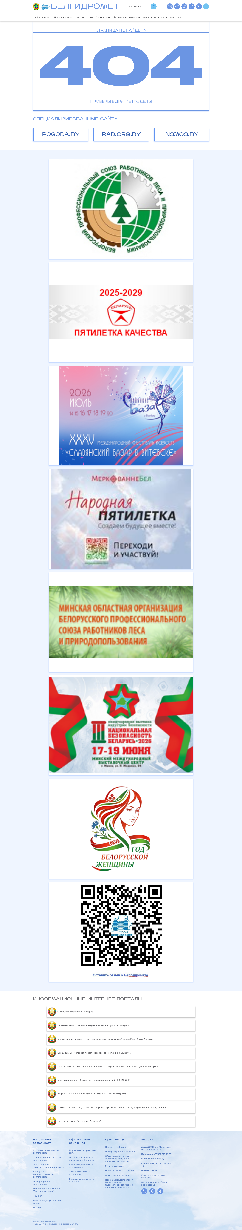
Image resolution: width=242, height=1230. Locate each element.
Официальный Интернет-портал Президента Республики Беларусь (89, 1053)
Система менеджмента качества (81, 1180)
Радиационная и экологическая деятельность (48, 1166)
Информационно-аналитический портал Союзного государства (87, 1094)
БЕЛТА (74, 1224)
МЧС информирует (115, 1166)
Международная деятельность (42, 1183)
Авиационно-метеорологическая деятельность (43, 1174)
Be (135, 6)
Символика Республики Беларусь (71, 1012)
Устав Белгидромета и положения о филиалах (81, 1158)
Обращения (178, 17)
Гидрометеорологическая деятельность (47, 1158)
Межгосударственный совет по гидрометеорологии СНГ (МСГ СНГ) (89, 1080)
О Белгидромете (44, 17)
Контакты (163, 17)
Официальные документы (138, 17)
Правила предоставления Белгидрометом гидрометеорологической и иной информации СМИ (120, 1184)
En (139, 6)
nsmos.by (181, 135)
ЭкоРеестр (38, 1208)
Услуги (98, 17)
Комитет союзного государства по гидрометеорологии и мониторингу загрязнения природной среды (108, 1108)
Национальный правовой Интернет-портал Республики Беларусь (88, 1026)
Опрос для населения (117, 1175)
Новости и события (115, 1147)
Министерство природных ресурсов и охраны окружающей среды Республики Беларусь (101, 1039)
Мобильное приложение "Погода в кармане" (46, 1190)
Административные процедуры (79, 1173)
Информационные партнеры (120, 1152)
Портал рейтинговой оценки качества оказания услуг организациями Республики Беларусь (103, 1067)
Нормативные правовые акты (82, 1151)
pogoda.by (60, 135)
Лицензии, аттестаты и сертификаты (81, 1166)
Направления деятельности (74, 17)
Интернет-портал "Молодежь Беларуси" (74, 1121)
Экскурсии (195, 17)
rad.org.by (121, 135)
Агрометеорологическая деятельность (46, 1151)
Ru (130, 6)
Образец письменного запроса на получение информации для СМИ (117, 1159)
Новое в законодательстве (119, 1171)
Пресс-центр (112, 17)
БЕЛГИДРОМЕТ (85, 7)
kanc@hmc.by (156, 1159)
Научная (37, 1196)
